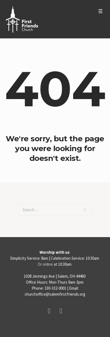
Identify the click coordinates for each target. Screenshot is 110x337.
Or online (45, 264)
